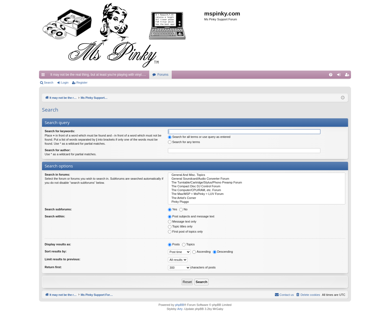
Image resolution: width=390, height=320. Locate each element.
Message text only (182, 221)
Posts (174, 244)
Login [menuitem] (340, 76)
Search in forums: (57, 174)
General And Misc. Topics (256, 175)
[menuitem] (331, 75)
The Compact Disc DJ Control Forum (256, 186)
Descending (223, 251)
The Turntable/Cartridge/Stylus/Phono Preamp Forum (256, 183)
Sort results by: (56, 251)
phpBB (179, 304)
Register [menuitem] (348, 76)
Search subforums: (58, 209)
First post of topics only (185, 231)
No (183, 209)
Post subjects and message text (191, 216)
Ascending (201, 251)
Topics (188, 244)
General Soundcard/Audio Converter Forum (256, 179)
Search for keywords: (60, 131)
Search (48, 82)
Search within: (55, 216)
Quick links (44, 76)
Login (65, 82)
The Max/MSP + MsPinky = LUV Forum (256, 194)
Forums (162, 75)
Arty (180, 309)
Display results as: (58, 244)
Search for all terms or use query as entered (199, 136)
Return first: (53, 267)
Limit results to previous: (62, 259)
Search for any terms (184, 142)
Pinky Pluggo (256, 202)
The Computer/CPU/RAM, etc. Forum (256, 190)
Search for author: (57, 150)
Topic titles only (180, 226)
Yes (172, 209)
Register (81, 82)
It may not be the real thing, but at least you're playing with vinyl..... (98, 75)
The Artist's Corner (256, 198)
